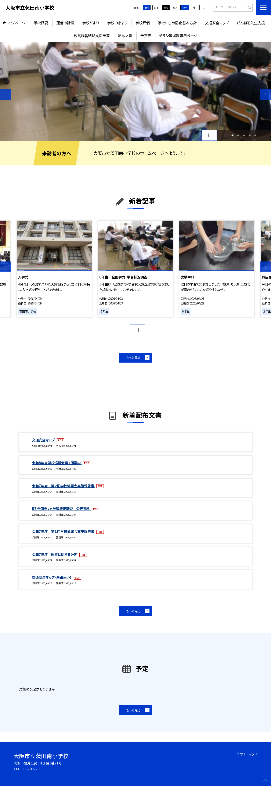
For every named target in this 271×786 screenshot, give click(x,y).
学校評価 (142, 22)
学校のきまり (117, 22)
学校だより (90, 22)
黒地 (166, 7)
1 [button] (232, 135)
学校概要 (41, 22)
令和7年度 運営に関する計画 (55, 554)
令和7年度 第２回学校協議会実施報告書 (63, 485)
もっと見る (133, 357)
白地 (156, 7)
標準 (185, 7)
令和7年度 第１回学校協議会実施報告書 (63, 531)
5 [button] (255, 135)
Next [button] (265, 94)
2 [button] (238, 135)
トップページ (16, 22)
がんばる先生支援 (251, 22)
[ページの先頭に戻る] (265, 780)
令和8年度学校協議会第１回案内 (57, 462)
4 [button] (250, 135)
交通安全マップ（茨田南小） (52, 577)
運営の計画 (65, 22)
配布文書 (125, 35)
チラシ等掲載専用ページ (178, 35)
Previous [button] (5, 94)
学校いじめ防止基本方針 (177, 22)
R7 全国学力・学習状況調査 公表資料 (61, 508)
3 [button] (244, 135)
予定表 (145, 35)
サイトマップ (248, 753)
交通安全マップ (217, 22)
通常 (147, 7)
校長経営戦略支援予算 (92, 35)
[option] (135, 91)
